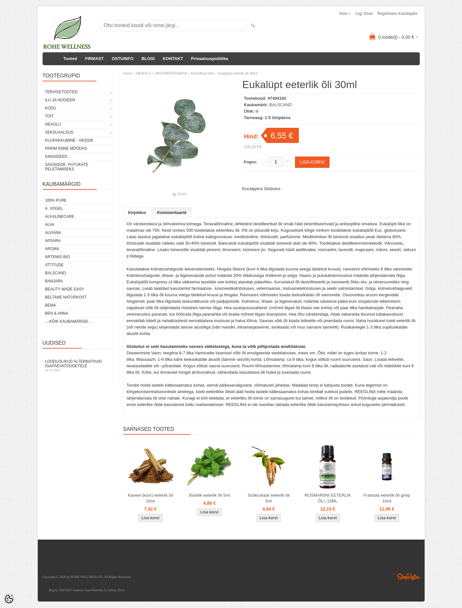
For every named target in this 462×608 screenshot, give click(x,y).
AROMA (52, 249)
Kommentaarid (171, 212)
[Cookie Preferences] (9, 599)
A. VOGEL (54, 208)
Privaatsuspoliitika (209, 58)
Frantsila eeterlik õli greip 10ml (387, 498)
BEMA (50, 305)
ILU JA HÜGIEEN (60, 100)
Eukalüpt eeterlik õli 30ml (237, 73)
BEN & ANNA (56, 313)
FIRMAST (94, 58)
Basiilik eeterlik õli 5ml (209, 495)
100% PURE (56, 200)
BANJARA (54, 281)
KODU (50, 108)
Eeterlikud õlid (202, 73)
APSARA (53, 240)
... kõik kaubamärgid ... (69, 321)
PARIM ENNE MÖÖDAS (66, 148)
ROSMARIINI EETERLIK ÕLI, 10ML (328, 498)
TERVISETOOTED (61, 92)
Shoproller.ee (408, 576)
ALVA (49, 224)
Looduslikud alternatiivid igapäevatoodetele (78, 365)
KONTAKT (173, 58)
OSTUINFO (122, 58)
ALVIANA (53, 232)
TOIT (49, 116)
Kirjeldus (137, 212)
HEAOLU (53, 124)
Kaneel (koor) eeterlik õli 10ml (150, 498)
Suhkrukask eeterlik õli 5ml (269, 498)
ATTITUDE (54, 265)
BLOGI (148, 58)
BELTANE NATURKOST (66, 297)
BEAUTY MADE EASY (64, 289)
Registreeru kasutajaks (397, 13)
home (127, 73)
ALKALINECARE (59, 216)
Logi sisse (364, 13)
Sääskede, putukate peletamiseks (66, 166)
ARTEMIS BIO (57, 257)
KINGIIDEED (56, 156)
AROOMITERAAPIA (171, 73)
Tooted (70, 58)
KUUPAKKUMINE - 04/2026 (69, 140)
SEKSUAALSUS (59, 132)
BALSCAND (55, 273)
